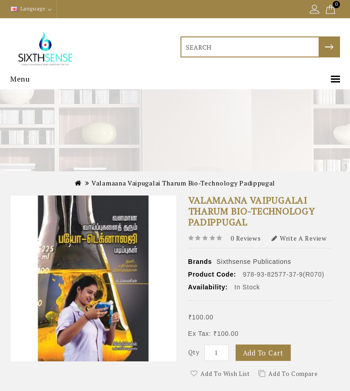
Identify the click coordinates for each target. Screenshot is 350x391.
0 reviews (246, 238)
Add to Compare (293, 374)
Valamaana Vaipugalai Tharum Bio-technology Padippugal (183, 183)
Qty (194, 352)
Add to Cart (263, 352)
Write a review (299, 238)
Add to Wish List (225, 374)
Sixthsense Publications (253, 261)
